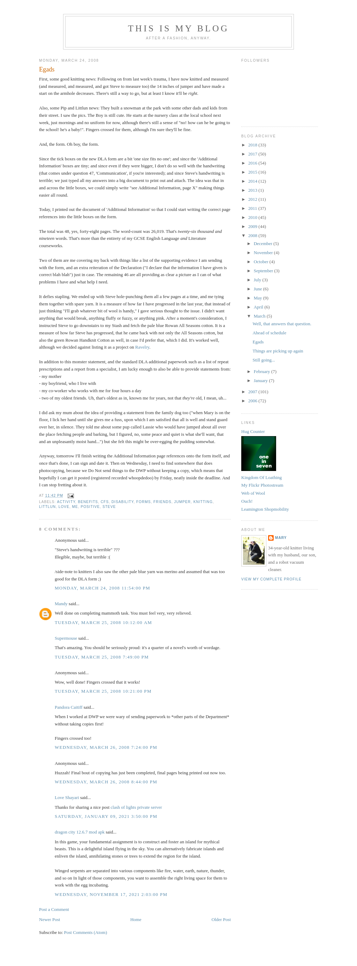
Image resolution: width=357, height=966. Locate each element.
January (261, 380)
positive (90, 507)
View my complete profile (271, 579)
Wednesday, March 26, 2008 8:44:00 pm (106, 781)
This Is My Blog (178, 28)
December (264, 243)
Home (136, 919)
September (264, 270)
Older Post (221, 919)
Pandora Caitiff (69, 707)
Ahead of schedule (269, 332)
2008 (253, 235)
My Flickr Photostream (262, 485)
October (261, 261)
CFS (105, 502)
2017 (253, 154)
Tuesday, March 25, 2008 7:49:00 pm (102, 657)
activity (66, 502)
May (258, 298)
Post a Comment (54, 909)
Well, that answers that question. (281, 323)
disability (123, 502)
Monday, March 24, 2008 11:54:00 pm (102, 588)
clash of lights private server (136, 807)
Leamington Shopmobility (265, 509)
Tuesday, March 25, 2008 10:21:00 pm (103, 691)
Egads (46, 69)
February (262, 371)
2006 (253, 400)
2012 (253, 199)
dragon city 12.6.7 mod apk (80, 832)
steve (109, 507)
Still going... (263, 360)
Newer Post (49, 919)
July (258, 279)
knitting (203, 502)
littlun (47, 507)
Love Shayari (67, 797)
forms (143, 502)
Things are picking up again (277, 350)
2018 (253, 144)
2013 (253, 190)
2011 (253, 208)
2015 (253, 172)
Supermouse (66, 638)
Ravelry (142, 347)
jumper (182, 502)
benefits (88, 502)
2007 (253, 391)
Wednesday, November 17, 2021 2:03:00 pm (111, 894)
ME (75, 507)
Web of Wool (253, 493)
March (260, 316)
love (64, 507)
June (258, 288)
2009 (253, 226)
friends (162, 502)
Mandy (61, 603)
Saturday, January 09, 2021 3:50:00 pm (106, 816)
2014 (253, 181)
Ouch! (247, 501)
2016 (253, 163)
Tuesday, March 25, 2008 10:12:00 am (103, 622)
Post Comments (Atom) (85, 932)
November (264, 252)
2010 (253, 217)
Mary (281, 538)
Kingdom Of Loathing (261, 477)
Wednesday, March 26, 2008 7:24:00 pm (106, 747)
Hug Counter (253, 431)
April (259, 307)
